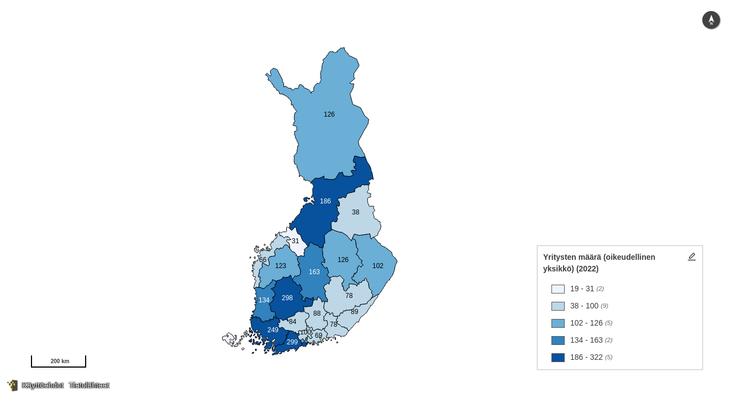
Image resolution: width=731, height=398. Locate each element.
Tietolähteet (89, 385)
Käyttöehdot (43, 385)
